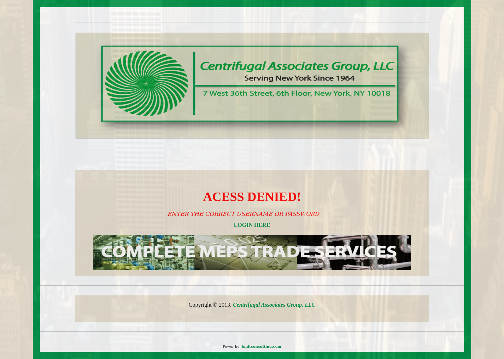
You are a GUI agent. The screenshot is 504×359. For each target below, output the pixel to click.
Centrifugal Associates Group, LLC (274, 305)
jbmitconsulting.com (260, 346)
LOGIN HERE (252, 225)
